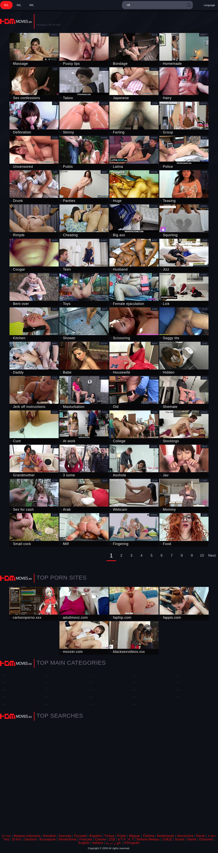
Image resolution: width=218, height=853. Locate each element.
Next (212, 555)
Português (132, 842)
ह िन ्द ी (126, 839)
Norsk (200, 835)
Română (49, 835)
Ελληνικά (206, 839)
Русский (80, 835)
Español (95, 835)
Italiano (97, 842)
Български (48, 839)
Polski (121, 835)
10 (202, 555)
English (83, 842)
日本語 (167, 839)
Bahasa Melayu (148, 839)
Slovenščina (67, 839)
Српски (100, 839)
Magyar (134, 835)
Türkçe (109, 835)
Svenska (65, 835)
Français (85, 839)
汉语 (112, 839)
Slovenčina (185, 835)
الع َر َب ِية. (114, 842)
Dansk (192, 839)
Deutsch (31, 839)
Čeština (148, 835)
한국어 (17, 839)
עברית (6, 835)
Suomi (179, 839)
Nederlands (165, 835)
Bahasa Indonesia (27, 835)
